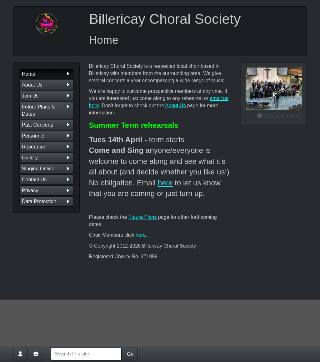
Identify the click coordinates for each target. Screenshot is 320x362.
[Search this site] (86, 354)
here (165, 182)
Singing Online (46, 168)
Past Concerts (46, 124)
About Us (46, 84)
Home (46, 74)
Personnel (46, 135)
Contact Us (46, 179)
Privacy (46, 190)
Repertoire (46, 146)
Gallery (46, 157)
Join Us (46, 95)
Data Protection (46, 201)
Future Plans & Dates (46, 110)
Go (130, 354)
